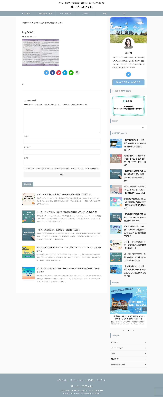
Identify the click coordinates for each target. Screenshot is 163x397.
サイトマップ (100, 380)
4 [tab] (131, 330)
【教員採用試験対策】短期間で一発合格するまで (58, 229)
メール (27, 147)
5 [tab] (133, 330)
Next (144, 309)
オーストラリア (65, 13)
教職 (104, 13)
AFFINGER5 (96, 393)
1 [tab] (123, 330)
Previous (112, 309)
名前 (26, 136)
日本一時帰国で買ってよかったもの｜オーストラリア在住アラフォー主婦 (128, 317)
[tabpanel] (128, 307)
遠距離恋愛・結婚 (45, 13)
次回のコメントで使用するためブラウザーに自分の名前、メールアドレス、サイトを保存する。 (63, 168)
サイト (26, 158)
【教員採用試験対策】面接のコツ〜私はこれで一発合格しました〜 (135, 217)
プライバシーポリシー (77, 380)
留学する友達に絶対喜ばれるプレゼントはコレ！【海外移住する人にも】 (135, 189)
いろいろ (85, 13)
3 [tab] (128, 330)
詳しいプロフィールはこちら (128, 82)
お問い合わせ (62, 380)
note (124, 13)
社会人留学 (26, 13)
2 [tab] (126, 330)
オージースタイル (81, 7)
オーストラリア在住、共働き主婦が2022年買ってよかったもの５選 (67, 212)
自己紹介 (90, 380)
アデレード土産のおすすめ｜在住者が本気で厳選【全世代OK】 (65, 194)
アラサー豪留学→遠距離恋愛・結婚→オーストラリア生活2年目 (81, 390)
